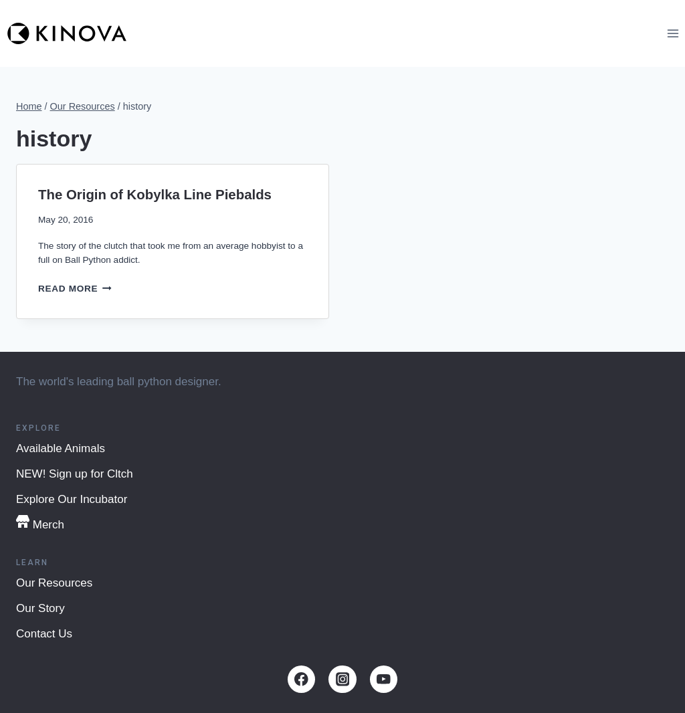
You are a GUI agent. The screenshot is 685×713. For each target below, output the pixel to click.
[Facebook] (301, 679)
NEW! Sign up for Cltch (74, 474)
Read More (75, 289)
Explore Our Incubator (71, 499)
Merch (40, 523)
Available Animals (60, 448)
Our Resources (54, 583)
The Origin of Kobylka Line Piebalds (155, 194)
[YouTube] (383, 679)
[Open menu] (672, 33)
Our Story (40, 608)
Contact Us (44, 633)
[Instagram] (342, 679)
